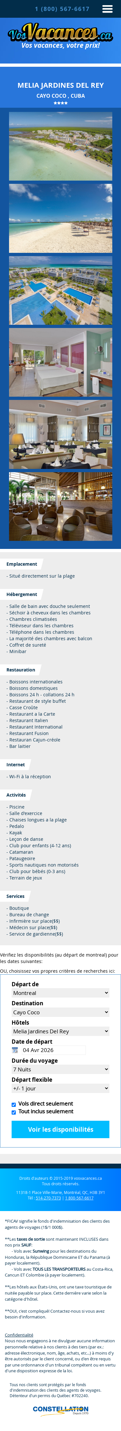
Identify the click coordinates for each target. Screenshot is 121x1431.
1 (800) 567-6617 (62, 9)
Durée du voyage (35, 1060)
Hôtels (20, 1022)
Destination (27, 1003)
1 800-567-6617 (79, 1197)
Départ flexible (32, 1079)
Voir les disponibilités (60, 1129)
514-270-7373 (48, 1197)
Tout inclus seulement (44, 1111)
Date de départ (32, 1041)
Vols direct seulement (44, 1103)
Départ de (25, 984)
